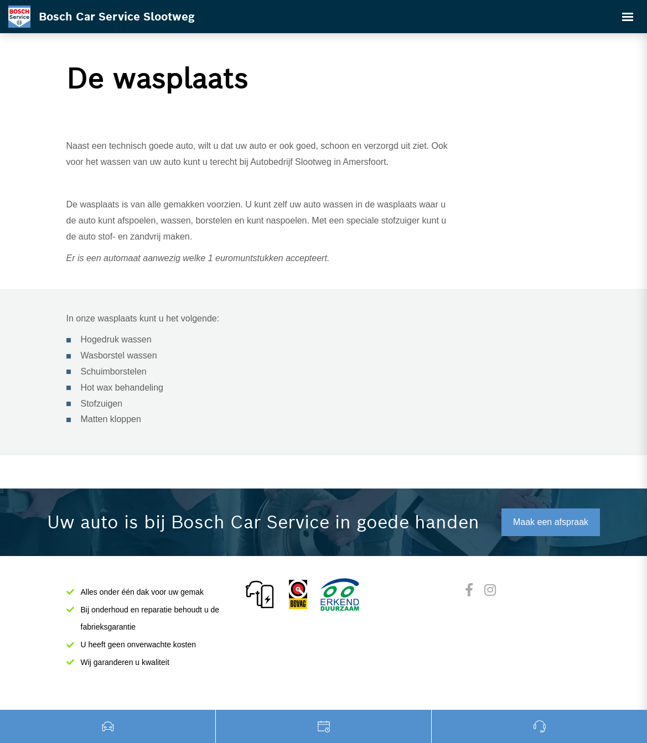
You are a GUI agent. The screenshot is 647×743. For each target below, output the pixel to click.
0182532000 (539, 726)
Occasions (108, 726)
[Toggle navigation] (628, 17)
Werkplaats (324, 726)
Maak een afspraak (550, 522)
